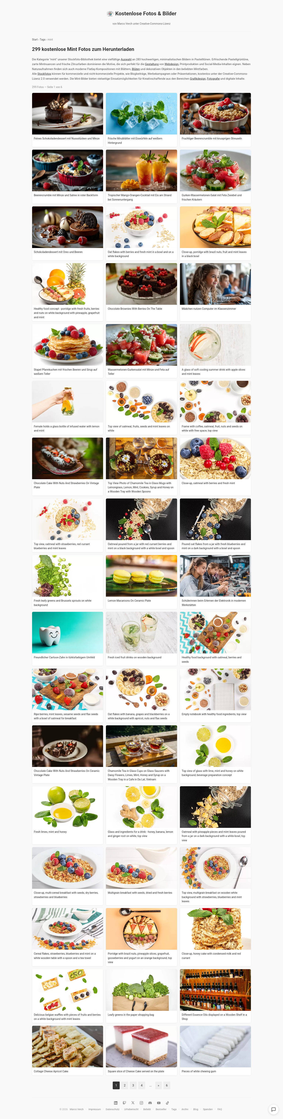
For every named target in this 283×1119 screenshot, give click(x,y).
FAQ (219, 1109)
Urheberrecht (131, 1109)
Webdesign (172, 64)
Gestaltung (152, 64)
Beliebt (147, 1109)
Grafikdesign (198, 78)
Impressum (95, 1109)
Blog (195, 1109)
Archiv (185, 1109)
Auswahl (126, 59)
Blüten (136, 69)
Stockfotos (44, 73)
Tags (42, 39)
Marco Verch (76, 1109)
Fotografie (213, 78)
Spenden (208, 1109)
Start (35, 39)
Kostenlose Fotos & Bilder (142, 13)
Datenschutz (112, 1109)
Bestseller (161, 1109)
